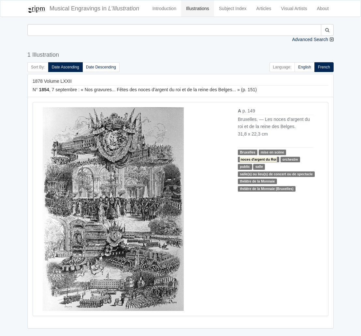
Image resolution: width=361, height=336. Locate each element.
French (324, 67)
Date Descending (101, 67)
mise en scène (272, 152)
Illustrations (197, 8)
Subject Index (233, 8)
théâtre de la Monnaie (257, 181)
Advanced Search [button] (310, 39)
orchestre (290, 159)
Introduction (164, 8)
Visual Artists (294, 8)
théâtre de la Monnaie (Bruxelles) (267, 189)
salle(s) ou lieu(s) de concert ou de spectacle (276, 174)
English (304, 67)
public (245, 166)
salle (259, 166)
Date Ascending (65, 67)
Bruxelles (247, 152)
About (323, 8)
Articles (263, 8)
